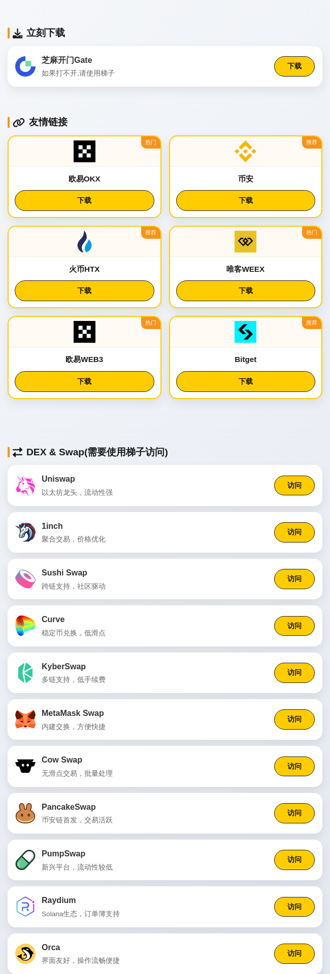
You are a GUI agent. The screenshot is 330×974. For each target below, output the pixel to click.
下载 (294, 66)
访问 (294, 485)
